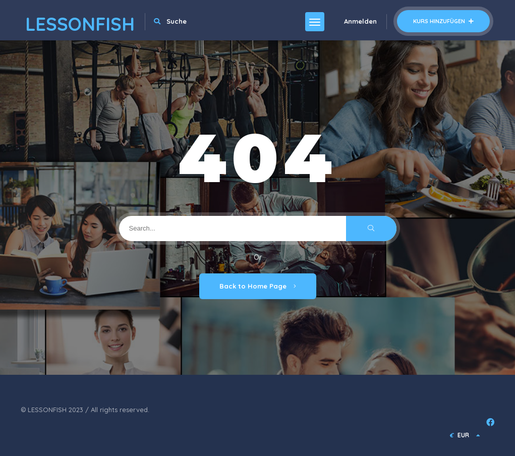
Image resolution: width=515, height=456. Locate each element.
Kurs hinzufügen (443, 21)
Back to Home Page (257, 286)
